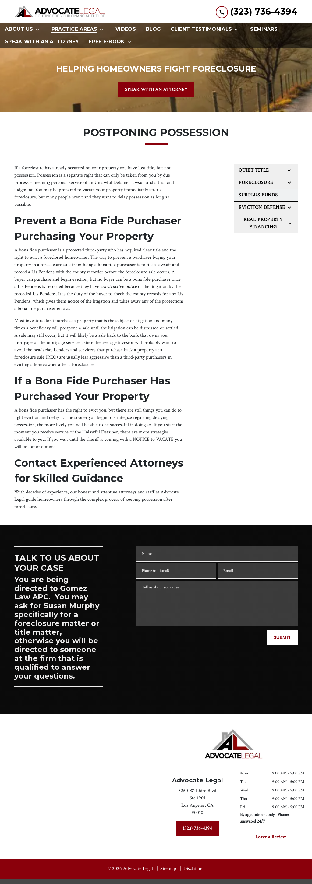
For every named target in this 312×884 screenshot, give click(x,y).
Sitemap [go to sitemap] (168, 868)
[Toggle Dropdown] (39, 29)
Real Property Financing (262, 223)
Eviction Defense (262, 207)
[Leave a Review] (270, 837)
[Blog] (153, 29)
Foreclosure (256, 182)
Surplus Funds (258, 195)
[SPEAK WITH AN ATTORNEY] (156, 89)
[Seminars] (264, 29)
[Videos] (125, 29)
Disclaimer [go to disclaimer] (193, 868)
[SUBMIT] (282, 637)
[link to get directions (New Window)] (197, 803)
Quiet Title (254, 170)
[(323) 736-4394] (197, 828)
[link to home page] (60, 11)
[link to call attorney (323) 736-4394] (257, 11)
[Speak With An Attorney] (41, 42)
